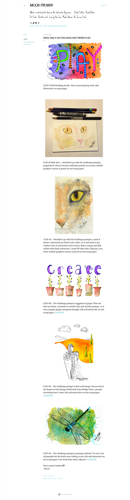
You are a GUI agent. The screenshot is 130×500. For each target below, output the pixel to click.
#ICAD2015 (92, 459)
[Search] (104, 5)
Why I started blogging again (55, 26)
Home (32, 26)
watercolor (26, 44)
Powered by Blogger (65, 494)
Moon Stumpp (41, 5)
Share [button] (25, 35)
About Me (38, 26)
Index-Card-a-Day (28, 42)
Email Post (50, 476)
